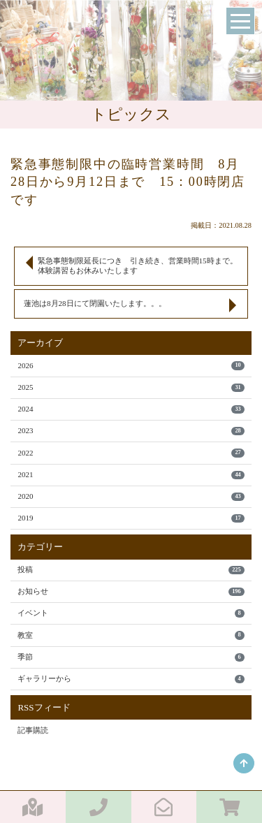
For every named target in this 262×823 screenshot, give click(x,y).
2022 (130, 453)
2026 (130, 365)
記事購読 (32, 730)
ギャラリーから (130, 678)
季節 (130, 657)
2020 (130, 496)
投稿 (130, 569)
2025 (130, 387)
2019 (130, 518)
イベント (130, 613)
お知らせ (130, 591)
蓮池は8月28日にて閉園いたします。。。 (95, 303)
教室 (130, 635)
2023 (130, 430)
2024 (130, 409)
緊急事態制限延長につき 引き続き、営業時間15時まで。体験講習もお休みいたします (138, 265)
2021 (130, 474)
